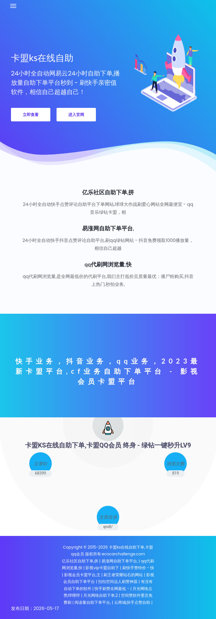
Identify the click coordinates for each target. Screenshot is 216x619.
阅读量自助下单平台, (93, 602)
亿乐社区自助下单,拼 (80, 561)
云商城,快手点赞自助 (132, 602)
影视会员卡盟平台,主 (82, 575)
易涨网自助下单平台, (120, 561)
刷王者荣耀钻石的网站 (123, 575)
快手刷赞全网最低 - (111, 588)
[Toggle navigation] (13, 6)
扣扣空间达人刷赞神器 (118, 581)
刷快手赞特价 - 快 (138, 568)
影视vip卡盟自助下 (102, 568)
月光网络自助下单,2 (100, 595)
